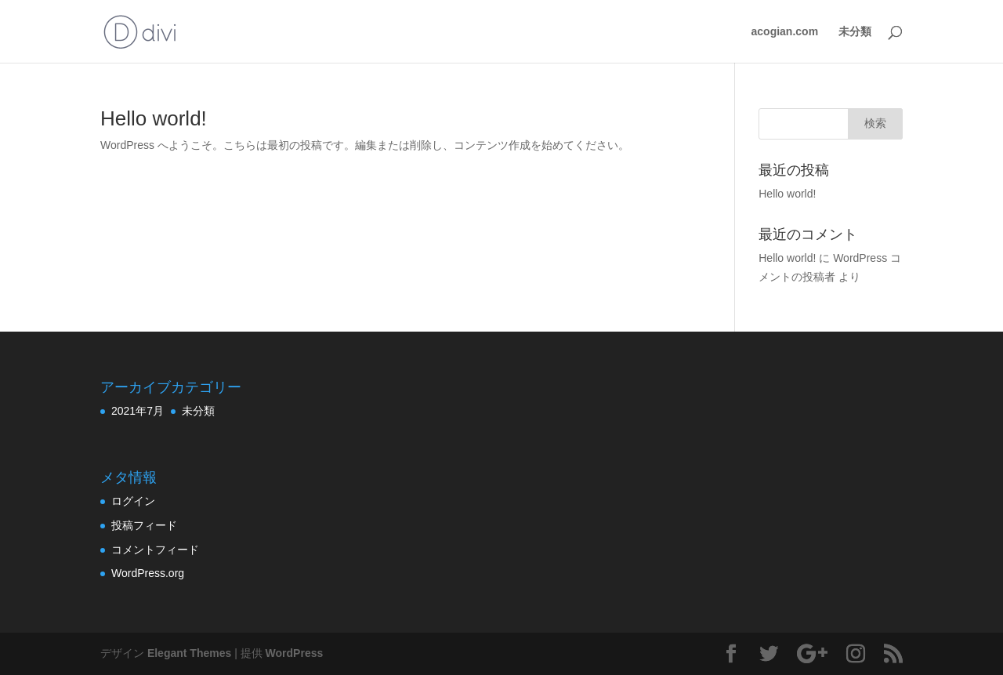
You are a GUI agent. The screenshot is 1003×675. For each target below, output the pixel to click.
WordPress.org (147, 573)
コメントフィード (155, 549)
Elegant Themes (189, 653)
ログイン (133, 501)
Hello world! (153, 118)
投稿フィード (144, 525)
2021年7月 (137, 411)
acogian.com (785, 32)
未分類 (854, 32)
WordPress (295, 653)
